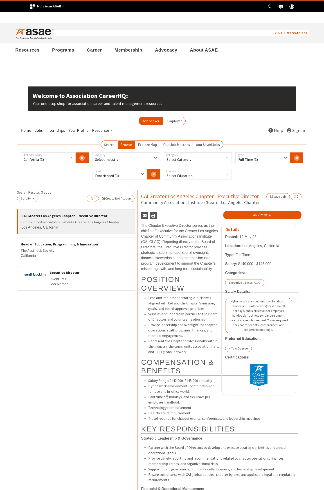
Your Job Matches (176, 134)
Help (275, 120)
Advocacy (166, 39)
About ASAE (204, 39)
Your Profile (78, 119)
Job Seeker (150, 110)
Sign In (296, 120)
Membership (128, 39)
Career (94, 39)
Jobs (39, 119)
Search (109, 134)
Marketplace (297, 22)
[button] (47, 6)
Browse (126, 134)
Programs (63, 39)
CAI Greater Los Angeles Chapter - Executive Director (64, 205)
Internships (55, 119)
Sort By (26, 188)
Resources (27, 39)
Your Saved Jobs (208, 134)
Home (26, 119)
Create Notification (116, 188)
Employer (174, 110)
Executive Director (64, 262)
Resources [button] (101, 119)
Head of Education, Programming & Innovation (59, 233)
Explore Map (147, 134)
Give (278, 22)
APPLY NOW (262, 204)
